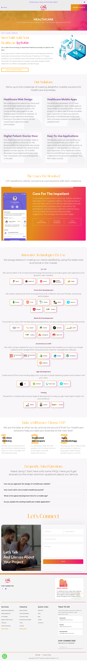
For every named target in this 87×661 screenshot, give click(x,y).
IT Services (3, 623)
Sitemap (37, 655)
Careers (40, 620)
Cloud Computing (5, 626)
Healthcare (14, 33)
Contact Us (40, 623)
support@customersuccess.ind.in (66, 634)
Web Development (5, 614)
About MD (40, 611)
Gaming (22, 626)
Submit (63, 562)
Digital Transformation (7, 620)
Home (3, 33)
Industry (8, 33)
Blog (39, 617)
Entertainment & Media (25, 620)
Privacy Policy (47, 655)
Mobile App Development (7, 611)
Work (39, 614)
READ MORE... (23, 629)
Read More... (5, 629)
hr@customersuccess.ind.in (65, 627)
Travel (21, 623)
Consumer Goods (24, 617)
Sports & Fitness (23, 611)
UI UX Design (4, 617)
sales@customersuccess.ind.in (66, 620)
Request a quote (79, 7)
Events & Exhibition (24, 614)
